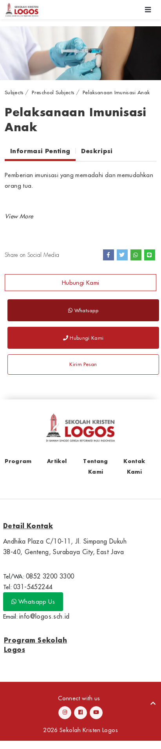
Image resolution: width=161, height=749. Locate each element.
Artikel (57, 461)
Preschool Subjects (53, 92)
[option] (80, 53)
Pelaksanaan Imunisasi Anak (116, 92)
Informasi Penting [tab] (40, 151)
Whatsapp (83, 310)
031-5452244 (32, 587)
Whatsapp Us (33, 601)
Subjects (14, 92)
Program (18, 461)
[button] (19, 216)
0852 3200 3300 (50, 576)
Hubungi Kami (80, 282)
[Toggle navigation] (148, 9)
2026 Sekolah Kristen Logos (80, 730)
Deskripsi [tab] (96, 151)
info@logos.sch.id (44, 616)
